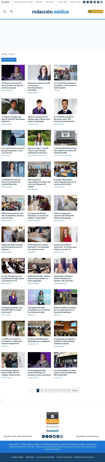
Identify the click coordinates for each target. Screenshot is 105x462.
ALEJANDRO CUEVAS (7, 90)
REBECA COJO (31, 311)
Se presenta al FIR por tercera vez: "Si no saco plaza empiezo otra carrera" (65, 244)
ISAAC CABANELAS (59, 153)
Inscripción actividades (85, 454)
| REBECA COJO (41, 153)
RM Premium (50, 2)
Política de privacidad (45, 454)
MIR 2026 (39, 2)
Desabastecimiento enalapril (23, 2)
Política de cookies (64, 454)
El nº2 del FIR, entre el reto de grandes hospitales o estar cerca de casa (13, 148)
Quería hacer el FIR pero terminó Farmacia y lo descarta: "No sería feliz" (63, 275)
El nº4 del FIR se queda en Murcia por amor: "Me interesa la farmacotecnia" (64, 116)
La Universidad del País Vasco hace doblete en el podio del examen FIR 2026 (65, 148)
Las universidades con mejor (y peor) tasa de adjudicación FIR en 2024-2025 (65, 369)
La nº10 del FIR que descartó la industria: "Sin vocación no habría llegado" (65, 85)
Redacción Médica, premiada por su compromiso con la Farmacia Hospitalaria (65, 307)
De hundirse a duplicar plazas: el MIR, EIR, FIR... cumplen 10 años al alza (13, 369)
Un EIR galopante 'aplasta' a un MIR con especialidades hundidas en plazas (64, 338)
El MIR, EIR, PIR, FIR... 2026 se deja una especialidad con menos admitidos (39, 275)
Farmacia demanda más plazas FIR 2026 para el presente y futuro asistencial (39, 369)
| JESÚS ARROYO (68, 153)
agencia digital (44, 460)
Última (75, 387)
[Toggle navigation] (5, 11)
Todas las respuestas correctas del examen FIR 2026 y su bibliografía (63, 213)
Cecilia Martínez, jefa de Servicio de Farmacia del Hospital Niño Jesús (11, 179)
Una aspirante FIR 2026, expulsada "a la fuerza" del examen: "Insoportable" (38, 213)
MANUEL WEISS (58, 374)
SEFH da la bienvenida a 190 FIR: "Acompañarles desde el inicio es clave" (12, 213)
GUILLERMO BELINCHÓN (34, 218)
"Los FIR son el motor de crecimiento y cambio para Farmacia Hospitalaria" (12, 338)
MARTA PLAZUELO (59, 249)
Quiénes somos (16, 454)
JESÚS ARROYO (32, 249)
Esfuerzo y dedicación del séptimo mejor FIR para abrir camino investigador (39, 116)
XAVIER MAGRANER (33, 90)
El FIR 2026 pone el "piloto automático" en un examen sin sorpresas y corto (39, 244)
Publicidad (29, 454)
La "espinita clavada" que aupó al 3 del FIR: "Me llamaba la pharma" (13, 116)
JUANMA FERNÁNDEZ (33, 280)
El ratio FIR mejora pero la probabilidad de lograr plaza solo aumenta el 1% (12, 275)
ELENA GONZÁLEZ (6, 153)
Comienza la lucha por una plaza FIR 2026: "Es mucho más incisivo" (13, 307)
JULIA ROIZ (57, 90)
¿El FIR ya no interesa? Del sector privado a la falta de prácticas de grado (12, 85)
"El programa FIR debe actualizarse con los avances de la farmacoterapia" (38, 307)
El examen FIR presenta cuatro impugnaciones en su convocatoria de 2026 (64, 179)
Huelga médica (62, 2)
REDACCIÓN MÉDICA (7, 184)
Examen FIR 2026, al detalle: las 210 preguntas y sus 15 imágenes (12, 244)
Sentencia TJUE (75, 2)
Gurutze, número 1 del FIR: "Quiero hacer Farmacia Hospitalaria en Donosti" (38, 148)
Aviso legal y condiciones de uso (87, 433)
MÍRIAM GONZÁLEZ (7, 121)
